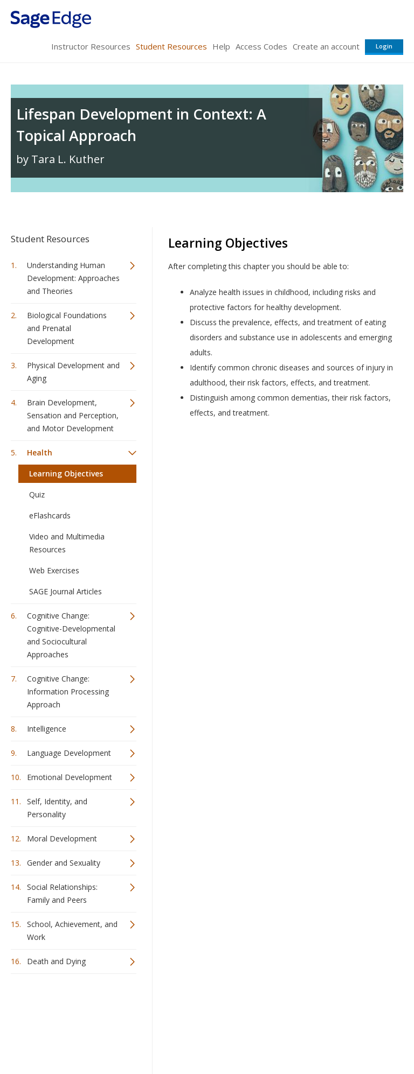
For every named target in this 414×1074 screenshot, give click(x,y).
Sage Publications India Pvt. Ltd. (167, 1008)
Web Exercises (54, 570)
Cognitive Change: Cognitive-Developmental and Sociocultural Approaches (71, 634)
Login (384, 46)
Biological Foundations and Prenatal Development (67, 328)
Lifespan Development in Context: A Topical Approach (141, 124)
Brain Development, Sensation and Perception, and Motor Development (73, 415)
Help (221, 46)
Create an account (326, 46)
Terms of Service (206, 1034)
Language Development (69, 753)
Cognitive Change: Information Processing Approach (68, 691)
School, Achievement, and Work (72, 930)
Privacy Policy (332, 1034)
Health (39, 452)
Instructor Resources (90, 46)
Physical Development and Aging (73, 371)
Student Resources (171, 46)
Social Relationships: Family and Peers (62, 893)
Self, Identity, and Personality (57, 807)
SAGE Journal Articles (65, 591)
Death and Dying (56, 961)
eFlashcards (50, 515)
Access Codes (261, 46)
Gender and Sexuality (63, 863)
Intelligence (46, 729)
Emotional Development (69, 777)
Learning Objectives (66, 473)
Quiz (37, 494)
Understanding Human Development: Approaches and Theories (73, 278)
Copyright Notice (272, 1034)
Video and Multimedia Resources (67, 542)
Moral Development (62, 838)
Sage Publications (72, 1008)
